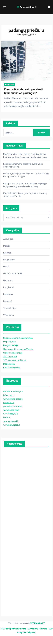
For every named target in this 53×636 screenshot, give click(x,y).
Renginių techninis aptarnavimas (18, 338)
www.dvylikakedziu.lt (12, 406)
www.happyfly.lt (10, 413)
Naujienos (9, 84)
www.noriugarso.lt (11, 424)
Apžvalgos (8, 239)
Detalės (6, 245)
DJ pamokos (9, 364)
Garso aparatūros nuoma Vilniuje (18, 349)
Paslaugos (8, 294)
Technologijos (9, 308)
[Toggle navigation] (5, 7)
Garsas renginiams (11, 367)
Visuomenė (8, 315)
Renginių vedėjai (10, 345)
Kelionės (7, 252)
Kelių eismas (9, 259)
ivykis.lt (6, 417)
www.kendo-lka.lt (11, 410)
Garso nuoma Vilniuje (12, 352)
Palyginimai (8, 287)
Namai (6, 266)
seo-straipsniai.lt (10, 421)
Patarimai (7, 301)
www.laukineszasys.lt (13, 391)
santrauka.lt (8, 402)
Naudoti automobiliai (12, 273)
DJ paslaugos (9, 341)
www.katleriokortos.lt (12, 399)
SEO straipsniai (10, 356)
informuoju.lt (9, 395)
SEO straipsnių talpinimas (14, 360)
